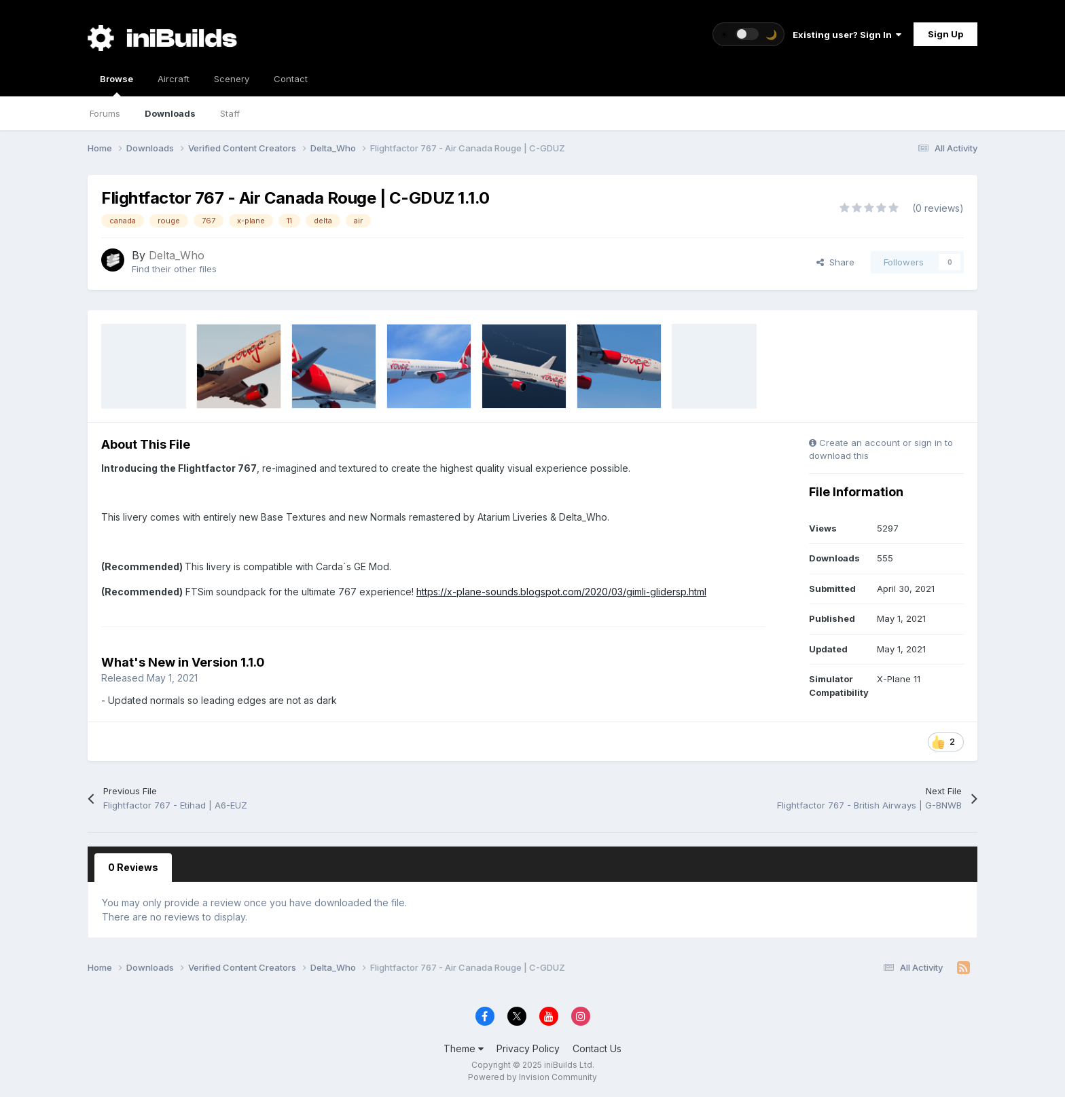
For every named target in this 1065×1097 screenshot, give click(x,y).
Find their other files (174, 268)
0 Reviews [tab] (133, 867)
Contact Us (597, 1048)
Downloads (170, 113)
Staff (230, 113)
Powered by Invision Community (532, 1077)
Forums (105, 113)
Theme (464, 1048)
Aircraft (173, 78)
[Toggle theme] (748, 34)
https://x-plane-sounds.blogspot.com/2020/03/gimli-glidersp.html (561, 591)
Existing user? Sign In (847, 34)
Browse (116, 84)
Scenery (231, 78)
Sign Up (945, 34)
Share (835, 262)
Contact (291, 78)
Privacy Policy (528, 1048)
